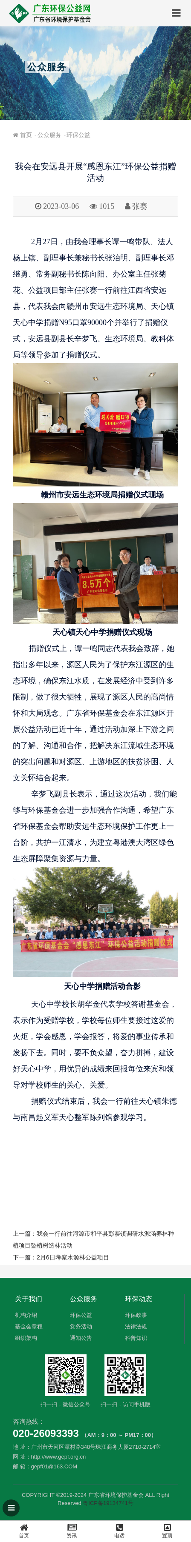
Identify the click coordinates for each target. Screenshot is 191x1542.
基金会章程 (29, 1326)
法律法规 (136, 1326)
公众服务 (49, 134)
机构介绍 (26, 1315)
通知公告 (81, 1338)
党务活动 (81, 1326)
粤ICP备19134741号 (108, 1503)
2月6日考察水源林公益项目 (73, 1257)
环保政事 (136, 1315)
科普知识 (136, 1338)
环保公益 (78, 134)
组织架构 (26, 1338)
